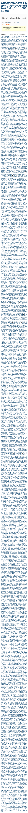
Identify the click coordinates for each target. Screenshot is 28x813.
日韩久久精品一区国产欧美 (14, 543)
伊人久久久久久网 (14, 171)
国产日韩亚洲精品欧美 (16, 771)
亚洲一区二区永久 (23, 277)
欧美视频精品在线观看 (22, 489)
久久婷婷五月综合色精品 (9, 119)
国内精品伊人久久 (21, 310)
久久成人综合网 (11, 744)
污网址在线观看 (8, 144)
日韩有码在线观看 (5, 603)
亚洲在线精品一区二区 (22, 293)
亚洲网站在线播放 (13, 444)
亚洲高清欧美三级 (22, 275)
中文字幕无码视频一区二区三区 (19, 786)
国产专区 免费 (18, 235)
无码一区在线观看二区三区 (10, 381)
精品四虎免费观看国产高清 (12, 615)
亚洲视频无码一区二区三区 (14, 736)
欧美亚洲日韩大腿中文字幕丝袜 (17, 107)
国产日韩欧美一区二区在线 (20, 545)
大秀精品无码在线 (10, 759)
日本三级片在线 (4, 409)
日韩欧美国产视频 (8, 707)
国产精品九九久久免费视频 (14, 441)
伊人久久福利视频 (9, 678)
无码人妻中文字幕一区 (21, 577)
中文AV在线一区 (12, 504)
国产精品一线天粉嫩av (19, 801)
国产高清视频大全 (9, 449)
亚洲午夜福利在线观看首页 (18, 327)
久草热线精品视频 (13, 628)
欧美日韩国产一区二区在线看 (10, 114)
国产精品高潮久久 (7, 516)
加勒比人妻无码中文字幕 (20, 670)
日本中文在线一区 (5, 317)
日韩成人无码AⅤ (4, 793)
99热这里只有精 (10, 301)
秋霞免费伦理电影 (20, 278)
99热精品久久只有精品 (9, 597)
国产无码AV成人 (6, 351)
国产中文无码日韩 (5, 675)
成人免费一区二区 (8, 789)
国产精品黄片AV (21, 111)
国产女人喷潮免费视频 (6, 774)
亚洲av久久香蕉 (18, 638)
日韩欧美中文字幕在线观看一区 (12, 750)
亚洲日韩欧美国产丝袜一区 (11, 331)
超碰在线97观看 (8, 354)
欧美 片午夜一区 (9, 706)
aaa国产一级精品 (14, 123)
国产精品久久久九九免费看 (18, 376)
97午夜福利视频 (12, 461)
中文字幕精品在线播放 (19, 458)
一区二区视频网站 (7, 234)
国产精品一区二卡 (18, 342)
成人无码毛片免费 (9, 631)
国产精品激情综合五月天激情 (15, 672)
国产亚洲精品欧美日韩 (16, 656)
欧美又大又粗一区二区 (18, 551)
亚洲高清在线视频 (13, 56)
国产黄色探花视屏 (16, 144)
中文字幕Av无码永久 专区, (12, 636)
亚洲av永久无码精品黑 (15, 720)
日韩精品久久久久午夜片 (17, 766)
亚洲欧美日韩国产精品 (17, 727)
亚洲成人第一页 (21, 540)
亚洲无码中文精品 (14, 569)
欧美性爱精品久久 (14, 393)
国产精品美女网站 (10, 239)
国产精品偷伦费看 (18, 453)
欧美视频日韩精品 (10, 64)
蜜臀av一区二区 (19, 680)
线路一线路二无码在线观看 (10, 648)
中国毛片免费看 (15, 321)
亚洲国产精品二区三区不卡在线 (8, 48)
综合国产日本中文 (15, 351)
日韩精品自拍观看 (10, 708)
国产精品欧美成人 (5, 168)
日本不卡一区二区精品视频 (20, 102)
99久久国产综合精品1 (15, 81)
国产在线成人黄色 (14, 298)
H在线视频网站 (23, 237)
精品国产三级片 (17, 142)
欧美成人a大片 (11, 355)
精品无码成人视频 (9, 55)
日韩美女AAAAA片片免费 (8, 242)
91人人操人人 (11, 208)
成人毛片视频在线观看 (7, 380)
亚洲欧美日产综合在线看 (6, 485)
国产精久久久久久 (20, 48)
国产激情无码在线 (5, 86)
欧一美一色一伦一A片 (7, 389)
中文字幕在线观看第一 (14, 370)
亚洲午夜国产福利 (16, 464)
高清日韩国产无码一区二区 (18, 283)
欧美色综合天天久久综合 (19, 120)
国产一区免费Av (4, 644)
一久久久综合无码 (15, 172)
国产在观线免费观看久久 (11, 254)
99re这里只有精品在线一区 (9, 134)
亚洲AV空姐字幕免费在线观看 (20, 485)
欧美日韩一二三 (15, 243)
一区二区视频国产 (22, 84)
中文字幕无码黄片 (16, 234)
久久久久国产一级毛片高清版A (8, 278)
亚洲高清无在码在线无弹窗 (8, 394)
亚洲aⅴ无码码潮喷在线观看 (16, 807)
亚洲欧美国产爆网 (5, 80)
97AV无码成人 (20, 525)
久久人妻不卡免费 (7, 583)
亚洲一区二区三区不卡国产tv (11, 772)
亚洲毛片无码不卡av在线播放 (9, 303)
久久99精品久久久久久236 (20, 764)
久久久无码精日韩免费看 (18, 329)
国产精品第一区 (23, 456)
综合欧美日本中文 (6, 688)
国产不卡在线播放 (21, 154)
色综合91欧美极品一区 (10, 524)
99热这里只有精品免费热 (10, 126)
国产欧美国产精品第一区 (6, 798)
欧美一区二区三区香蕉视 (12, 477)
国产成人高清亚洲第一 (10, 806)
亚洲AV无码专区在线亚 (9, 440)
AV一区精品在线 (11, 544)
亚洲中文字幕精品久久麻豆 (7, 739)
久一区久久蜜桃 (15, 589)
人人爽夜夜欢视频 (20, 544)
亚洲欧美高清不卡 (14, 490)
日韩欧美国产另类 (22, 529)
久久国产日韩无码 (15, 75)
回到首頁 (19, 22)
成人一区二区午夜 (19, 611)
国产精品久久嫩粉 (12, 541)
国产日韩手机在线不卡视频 (20, 187)
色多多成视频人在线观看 (17, 266)
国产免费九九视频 (14, 51)
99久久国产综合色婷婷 (6, 766)
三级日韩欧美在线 (12, 482)
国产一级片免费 (4, 388)
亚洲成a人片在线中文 (22, 87)
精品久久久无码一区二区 (10, 167)
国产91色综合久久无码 (13, 186)
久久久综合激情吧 (5, 457)
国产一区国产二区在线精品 (14, 702)
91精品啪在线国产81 (14, 333)
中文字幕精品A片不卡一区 (11, 529)
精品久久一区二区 (23, 747)
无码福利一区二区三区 (19, 184)
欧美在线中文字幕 (10, 235)
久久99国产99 (15, 112)
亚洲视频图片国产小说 (6, 374)
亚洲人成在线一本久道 (14, 237)
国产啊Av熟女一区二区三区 (12, 687)
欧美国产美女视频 (20, 472)
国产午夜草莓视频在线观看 (16, 77)
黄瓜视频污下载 (11, 723)
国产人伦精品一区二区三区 (20, 517)
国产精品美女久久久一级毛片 (10, 609)
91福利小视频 (19, 503)
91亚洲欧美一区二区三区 (19, 575)
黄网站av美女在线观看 (7, 428)
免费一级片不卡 (18, 619)
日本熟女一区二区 (6, 291)
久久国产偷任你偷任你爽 (8, 342)
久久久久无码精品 (18, 481)
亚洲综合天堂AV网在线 (15, 715)
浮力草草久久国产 (9, 803)
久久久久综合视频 (22, 772)
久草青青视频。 (22, 373)
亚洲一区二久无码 (21, 108)
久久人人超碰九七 (22, 254)
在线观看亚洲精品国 (9, 163)
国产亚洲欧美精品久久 (10, 87)
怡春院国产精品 (12, 625)
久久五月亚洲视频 (16, 690)
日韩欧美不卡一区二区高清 (7, 481)
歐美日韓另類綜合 (5, 486)
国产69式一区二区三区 (10, 179)
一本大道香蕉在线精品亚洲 (20, 674)
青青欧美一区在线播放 (16, 214)
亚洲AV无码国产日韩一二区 (19, 60)
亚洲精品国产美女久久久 (21, 174)
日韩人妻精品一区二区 (19, 437)
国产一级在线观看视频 (14, 468)
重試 (9, 22)
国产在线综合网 (11, 396)
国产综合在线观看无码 (11, 315)
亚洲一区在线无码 (11, 202)
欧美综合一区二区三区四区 (9, 414)
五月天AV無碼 (15, 805)
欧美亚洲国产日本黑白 (20, 425)
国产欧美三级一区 (19, 452)
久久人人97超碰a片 (5, 807)
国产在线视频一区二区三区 (8, 623)
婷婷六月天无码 (4, 499)
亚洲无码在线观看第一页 (6, 488)
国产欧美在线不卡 (12, 257)
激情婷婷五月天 (20, 179)
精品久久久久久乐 (15, 596)
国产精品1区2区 (6, 393)
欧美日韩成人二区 (7, 132)
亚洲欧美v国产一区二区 (17, 203)
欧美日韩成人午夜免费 (21, 620)
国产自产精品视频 (23, 331)
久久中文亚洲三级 (15, 88)
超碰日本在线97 (9, 437)
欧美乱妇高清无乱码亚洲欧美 (14, 740)
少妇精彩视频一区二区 (11, 166)
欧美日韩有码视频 (19, 191)
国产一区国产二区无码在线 (15, 684)
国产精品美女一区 (15, 160)
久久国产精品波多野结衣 (17, 774)
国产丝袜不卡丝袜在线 (20, 754)
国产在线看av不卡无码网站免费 (14, 731)
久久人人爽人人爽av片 (15, 265)
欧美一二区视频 (17, 706)
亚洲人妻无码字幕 (6, 666)
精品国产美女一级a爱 (9, 494)
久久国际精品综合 (21, 362)
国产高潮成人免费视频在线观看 (11, 567)
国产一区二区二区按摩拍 (19, 595)
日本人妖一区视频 (12, 791)
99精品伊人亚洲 (6, 569)
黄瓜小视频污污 (20, 593)
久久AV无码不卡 (12, 307)
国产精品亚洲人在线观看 (12, 732)
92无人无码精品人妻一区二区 (10, 476)
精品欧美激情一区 (10, 180)
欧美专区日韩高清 (18, 748)
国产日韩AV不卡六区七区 (8, 442)
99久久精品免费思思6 (22, 99)
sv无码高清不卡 (13, 71)
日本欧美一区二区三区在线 (15, 499)
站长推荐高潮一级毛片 (7, 334)
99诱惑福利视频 (18, 716)
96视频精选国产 (18, 355)
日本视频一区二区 (16, 474)
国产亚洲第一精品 (17, 712)
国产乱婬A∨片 (13, 111)
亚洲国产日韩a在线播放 (18, 707)
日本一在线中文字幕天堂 (11, 601)
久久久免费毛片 (11, 632)
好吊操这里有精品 (8, 465)
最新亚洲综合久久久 (15, 147)
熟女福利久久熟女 (19, 394)
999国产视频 (20, 63)
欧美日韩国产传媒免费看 (18, 175)
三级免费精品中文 (14, 365)
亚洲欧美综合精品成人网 (18, 200)
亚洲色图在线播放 (6, 629)
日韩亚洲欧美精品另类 (11, 523)
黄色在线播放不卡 (6, 266)
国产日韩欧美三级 (23, 738)
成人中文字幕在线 (8, 509)
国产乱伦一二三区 (6, 182)
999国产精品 (22, 171)
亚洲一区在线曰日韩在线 (6, 445)
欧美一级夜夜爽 (22, 170)
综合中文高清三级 (5, 633)
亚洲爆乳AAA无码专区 (8, 448)
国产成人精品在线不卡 (7, 795)
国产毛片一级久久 (10, 611)
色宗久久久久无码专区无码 (14, 420)
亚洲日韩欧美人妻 (8, 478)
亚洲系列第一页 (11, 212)
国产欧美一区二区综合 (9, 783)
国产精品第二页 (19, 212)
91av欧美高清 (16, 704)
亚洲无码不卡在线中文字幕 (17, 584)
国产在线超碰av (8, 422)
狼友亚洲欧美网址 (18, 767)
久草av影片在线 (9, 346)
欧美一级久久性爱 (12, 63)
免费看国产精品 (20, 134)
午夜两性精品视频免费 (6, 53)
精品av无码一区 (23, 365)
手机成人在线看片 (14, 418)
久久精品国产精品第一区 (17, 220)
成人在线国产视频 (10, 174)
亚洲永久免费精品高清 (20, 150)
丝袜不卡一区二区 (19, 239)
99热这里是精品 (15, 809)
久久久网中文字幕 (22, 188)
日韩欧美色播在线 (7, 327)
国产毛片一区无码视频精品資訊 (15, 563)
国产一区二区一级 (14, 730)
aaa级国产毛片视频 (5, 171)
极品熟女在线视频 (18, 346)
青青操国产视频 (18, 301)
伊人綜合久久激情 (17, 380)
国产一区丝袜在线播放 (8, 297)
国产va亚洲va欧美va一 (7, 187)
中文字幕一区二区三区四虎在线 (15, 219)
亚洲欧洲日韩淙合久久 (22, 49)
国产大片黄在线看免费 (17, 751)
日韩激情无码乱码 (21, 454)
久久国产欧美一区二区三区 (18, 501)
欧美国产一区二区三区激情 (12, 728)
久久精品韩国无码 (22, 742)
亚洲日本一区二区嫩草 (19, 163)
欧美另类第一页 (6, 613)
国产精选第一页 (4, 206)
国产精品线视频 (16, 726)
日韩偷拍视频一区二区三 (14, 802)
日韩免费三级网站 (22, 183)
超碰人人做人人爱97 (5, 263)
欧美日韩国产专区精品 (17, 98)
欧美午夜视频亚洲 (5, 490)
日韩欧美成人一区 (21, 313)
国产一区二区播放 (5, 785)
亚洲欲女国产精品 (10, 778)
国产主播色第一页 (18, 512)
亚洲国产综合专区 (13, 515)
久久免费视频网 (4, 515)
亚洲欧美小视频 (18, 297)
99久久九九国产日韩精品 (11, 211)
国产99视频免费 (22, 138)
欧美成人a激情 (8, 781)
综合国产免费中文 (16, 229)
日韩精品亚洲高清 (9, 801)
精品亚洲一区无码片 (9, 484)
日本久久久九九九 (13, 557)
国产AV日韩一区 (8, 90)
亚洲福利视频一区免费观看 (7, 390)
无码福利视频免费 (9, 335)
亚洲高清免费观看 (12, 293)
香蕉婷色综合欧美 (13, 92)
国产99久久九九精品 (7, 283)
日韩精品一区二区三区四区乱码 (8, 568)
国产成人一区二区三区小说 (11, 52)
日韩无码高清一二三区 (19, 520)
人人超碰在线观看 (6, 573)
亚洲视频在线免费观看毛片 (13, 664)
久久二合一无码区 (14, 382)
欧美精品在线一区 (5, 715)
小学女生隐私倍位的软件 (18, 255)
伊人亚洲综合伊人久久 (15, 511)
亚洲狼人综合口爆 (9, 102)
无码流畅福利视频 (17, 768)
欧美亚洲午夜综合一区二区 (10, 658)
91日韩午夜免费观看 (7, 136)
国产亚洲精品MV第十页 (16, 679)
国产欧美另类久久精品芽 (14, 663)
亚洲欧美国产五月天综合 (11, 341)
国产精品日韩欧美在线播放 (20, 449)
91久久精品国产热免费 (14, 39)
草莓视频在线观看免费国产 (16, 676)
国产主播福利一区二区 (16, 694)
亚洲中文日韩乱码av (22, 267)
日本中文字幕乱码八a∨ (18, 273)
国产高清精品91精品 (9, 619)
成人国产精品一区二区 (6, 746)
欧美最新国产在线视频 (13, 330)
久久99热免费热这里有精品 (18, 696)
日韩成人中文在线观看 (13, 339)
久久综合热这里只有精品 (17, 249)
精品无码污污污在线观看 (14, 285)
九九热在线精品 (16, 516)
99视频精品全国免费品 (21, 549)
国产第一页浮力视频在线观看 (16, 361)
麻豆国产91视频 (12, 533)
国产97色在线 (6, 170)
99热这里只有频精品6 (14, 686)
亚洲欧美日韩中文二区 (20, 797)
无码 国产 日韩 (12, 577)
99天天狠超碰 (5, 227)
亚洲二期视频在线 (5, 81)
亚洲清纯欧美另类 (5, 333)
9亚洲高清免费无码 (5, 51)
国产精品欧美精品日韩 (20, 119)
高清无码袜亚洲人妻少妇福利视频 (10, 532)
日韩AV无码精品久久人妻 (16, 405)
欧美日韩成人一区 (19, 122)
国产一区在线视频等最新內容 (14, 565)
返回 (12, 22)
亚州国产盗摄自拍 (15, 608)
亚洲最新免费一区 (5, 418)
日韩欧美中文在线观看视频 (16, 552)
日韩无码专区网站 (23, 490)
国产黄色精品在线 (15, 426)
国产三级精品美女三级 (9, 691)
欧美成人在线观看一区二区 (14, 192)
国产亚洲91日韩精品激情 (11, 128)
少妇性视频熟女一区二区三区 (20, 389)
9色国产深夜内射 (14, 787)
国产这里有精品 (21, 381)
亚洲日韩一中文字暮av (18, 314)
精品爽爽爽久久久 (14, 785)
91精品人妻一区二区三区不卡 (7, 754)
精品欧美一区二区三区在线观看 (18, 195)
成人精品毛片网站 (14, 86)
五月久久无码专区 (18, 335)
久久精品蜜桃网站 (9, 764)
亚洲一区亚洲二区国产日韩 (11, 668)
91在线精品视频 (14, 262)
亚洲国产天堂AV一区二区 (19, 259)
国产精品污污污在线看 (15, 96)
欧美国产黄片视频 (8, 724)
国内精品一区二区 (21, 433)
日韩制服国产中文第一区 (20, 703)
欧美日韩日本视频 (15, 319)
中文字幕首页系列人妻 (19, 770)
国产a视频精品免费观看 (9, 131)
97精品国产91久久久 (12, 612)
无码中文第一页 (15, 53)
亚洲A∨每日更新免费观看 (11, 722)
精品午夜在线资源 (15, 537)
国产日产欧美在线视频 (15, 779)
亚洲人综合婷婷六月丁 (22, 791)
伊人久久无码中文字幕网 (9, 207)
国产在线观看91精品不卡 (18, 95)
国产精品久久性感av (20, 202)
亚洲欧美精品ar (10, 545)
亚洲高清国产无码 (15, 302)
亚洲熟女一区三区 (19, 708)
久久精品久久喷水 (13, 617)
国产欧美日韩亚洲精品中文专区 (12, 462)
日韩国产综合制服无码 (18, 338)
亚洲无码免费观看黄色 (16, 309)
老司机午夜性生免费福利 (18, 136)
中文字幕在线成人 (9, 520)
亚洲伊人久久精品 (19, 564)
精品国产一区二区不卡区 (12, 306)
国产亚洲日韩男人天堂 (22, 404)
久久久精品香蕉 (10, 43)
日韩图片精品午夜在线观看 (7, 640)
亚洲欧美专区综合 (5, 124)
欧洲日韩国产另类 (5, 151)
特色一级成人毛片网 (21, 556)
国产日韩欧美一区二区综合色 (12, 68)
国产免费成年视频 (8, 152)
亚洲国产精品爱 (21, 698)
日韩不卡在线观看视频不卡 (12, 782)
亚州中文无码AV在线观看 (12, 373)
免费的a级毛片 (5, 540)
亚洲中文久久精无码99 (9, 106)
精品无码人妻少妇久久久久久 (9, 313)
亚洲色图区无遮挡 (7, 469)
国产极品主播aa (4, 269)
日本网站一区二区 (16, 724)
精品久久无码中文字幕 (6, 555)
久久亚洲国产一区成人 (15, 369)
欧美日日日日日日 (15, 762)
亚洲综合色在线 (9, 338)
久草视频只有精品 (17, 798)
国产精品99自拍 (13, 275)
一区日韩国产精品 (14, 755)
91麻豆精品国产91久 (20, 592)
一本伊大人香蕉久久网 (17, 583)
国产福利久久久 (10, 385)
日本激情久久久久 (14, 118)
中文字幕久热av (19, 436)
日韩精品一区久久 (18, 55)
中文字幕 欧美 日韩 (5, 349)
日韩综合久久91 (11, 719)
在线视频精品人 (4, 535)
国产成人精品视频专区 (9, 425)
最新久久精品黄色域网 (10, 454)
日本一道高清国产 (17, 162)
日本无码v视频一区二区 (14, 196)
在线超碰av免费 (14, 170)
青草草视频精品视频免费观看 (12, 143)
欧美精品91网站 (9, 536)
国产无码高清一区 (18, 640)
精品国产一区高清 (18, 130)
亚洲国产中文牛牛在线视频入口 (10, 747)
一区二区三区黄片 (16, 401)
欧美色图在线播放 (18, 116)
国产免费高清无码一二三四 (7, 130)
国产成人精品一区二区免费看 (18, 281)
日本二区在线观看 (6, 762)
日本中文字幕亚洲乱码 (14, 227)
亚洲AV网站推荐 (7, 763)
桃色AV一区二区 (18, 799)
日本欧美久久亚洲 (17, 164)
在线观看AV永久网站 (12, 337)
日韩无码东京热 (13, 450)
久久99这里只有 (4, 39)
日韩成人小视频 (18, 148)
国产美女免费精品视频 (19, 700)
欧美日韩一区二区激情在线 (12, 539)
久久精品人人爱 (11, 226)
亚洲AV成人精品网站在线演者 (16, 560)
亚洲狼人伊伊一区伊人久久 (12, 548)
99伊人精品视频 (21, 92)
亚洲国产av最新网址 (10, 528)
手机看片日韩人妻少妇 (18, 478)
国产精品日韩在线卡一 (9, 620)
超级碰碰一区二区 (6, 589)
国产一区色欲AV (4, 139)
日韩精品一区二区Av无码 (6, 322)
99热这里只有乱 (6, 581)
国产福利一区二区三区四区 (18, 469)
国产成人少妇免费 (9, 635)
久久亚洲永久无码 (17, 624)
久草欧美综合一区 (9, 400)
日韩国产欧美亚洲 (7, 751)
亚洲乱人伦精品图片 (21, 167)
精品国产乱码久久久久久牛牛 (18, 231)
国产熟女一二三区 (13, 267)
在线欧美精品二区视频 (19, 83)
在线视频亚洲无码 (7, 559)
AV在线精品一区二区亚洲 (11, 146)
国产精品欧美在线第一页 (9, 452)
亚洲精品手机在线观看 (22, 806)
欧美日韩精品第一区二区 (11, 600)
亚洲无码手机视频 (19, 208)
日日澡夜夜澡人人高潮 (20, 76)
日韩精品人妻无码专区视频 (7, 605)
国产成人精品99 (4, 531)
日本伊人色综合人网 (5, 426)
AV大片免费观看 (9, 517)
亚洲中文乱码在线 (6, 599)
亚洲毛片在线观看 (11, 155)
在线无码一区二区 (22, 671)
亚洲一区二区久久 (15, 688)
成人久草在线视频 (6, 421)
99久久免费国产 (11, 241)
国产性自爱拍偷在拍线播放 (14, 571)
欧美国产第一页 (19, 216)
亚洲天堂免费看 (15, 374)
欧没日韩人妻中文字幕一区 (7, 100)
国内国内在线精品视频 (15, 176)
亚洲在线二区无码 (17, 576)
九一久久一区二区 (21, 625)
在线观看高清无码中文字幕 (7, 294)
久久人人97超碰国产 (9, 198)
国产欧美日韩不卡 (8, 289)
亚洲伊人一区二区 (20, 440)
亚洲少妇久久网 (13, 103)
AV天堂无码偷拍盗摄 (20, 735)
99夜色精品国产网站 (14, 366)
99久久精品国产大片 (13, 388)
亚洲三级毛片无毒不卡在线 (12, 683)
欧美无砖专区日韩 (15, 421)
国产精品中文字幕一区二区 (18, 422)
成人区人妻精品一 (12, 433)
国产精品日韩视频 (15, 215)
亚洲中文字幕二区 (5, 743)
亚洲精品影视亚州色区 (14, 139)
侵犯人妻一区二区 (12, 154)
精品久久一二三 (15, 325)
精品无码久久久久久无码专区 (20, 639)
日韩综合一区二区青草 (16, 650)
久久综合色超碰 (16, 41)
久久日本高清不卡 (8, 69)
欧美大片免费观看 (13, 206)
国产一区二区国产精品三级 (16, 743)
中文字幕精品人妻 (9, 140)
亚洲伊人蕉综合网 (12, 556)
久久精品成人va (6, 111)
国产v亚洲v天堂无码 (18, 587)
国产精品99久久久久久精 (14, 644)
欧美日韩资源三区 (8, 674)
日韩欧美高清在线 (15, 286)
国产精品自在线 (21, 349)
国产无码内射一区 (7, 376)
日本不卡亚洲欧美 (15, 456)
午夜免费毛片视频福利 (11, 406)
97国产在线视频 (6, 369)
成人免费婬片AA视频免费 (16, 238)
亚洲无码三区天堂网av (21, 360)
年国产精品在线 (10, 343)
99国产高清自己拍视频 (9, 225)
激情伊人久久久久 (5, 190)
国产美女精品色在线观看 (6, 551)
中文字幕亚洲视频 (23, 306)
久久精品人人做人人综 (9, 695)
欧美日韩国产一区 (17, 322)
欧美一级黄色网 (13, 168)
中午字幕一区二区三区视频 (7, 120)
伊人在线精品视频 (17, 789)
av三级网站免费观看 (12, 347)
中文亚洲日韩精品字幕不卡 (17, 115)
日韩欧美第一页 (16, 132)
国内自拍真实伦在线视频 (11, 79)
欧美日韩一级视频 (8, 458)
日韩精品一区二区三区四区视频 (17, 318)
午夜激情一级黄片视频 (7, 624)
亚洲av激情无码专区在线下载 (17, 218)
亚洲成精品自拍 (16, 790)
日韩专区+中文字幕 (12, 438)
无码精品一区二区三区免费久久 (18, 573)
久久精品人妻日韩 (21, 524)
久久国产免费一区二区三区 (18, 655)
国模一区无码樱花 (14, 158)
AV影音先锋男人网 (16, 354)
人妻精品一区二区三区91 (13, 282)
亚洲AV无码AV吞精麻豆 (19, 430)
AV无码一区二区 (15, 763)
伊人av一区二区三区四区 (6, 704)
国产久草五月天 (18, 710)
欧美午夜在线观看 (9, 580)
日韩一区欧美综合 (12, 473)
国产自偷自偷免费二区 (8, 777)
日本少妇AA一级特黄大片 (13, 654)
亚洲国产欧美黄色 (14, 190)
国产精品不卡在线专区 (18, 90)
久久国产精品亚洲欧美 (7, 60)
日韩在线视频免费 (6, 245)
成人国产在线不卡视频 (15, 718)
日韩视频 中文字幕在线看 (6, 547)
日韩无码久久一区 (13, 671)
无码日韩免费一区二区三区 (15, 323)
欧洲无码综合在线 (6, 299)
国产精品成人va (8, 401)
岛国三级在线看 (4, 557)
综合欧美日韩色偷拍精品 (10, 513)
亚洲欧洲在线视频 (14, 277)
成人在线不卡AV (9, 512)
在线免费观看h (23, 286)
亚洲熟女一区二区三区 (9, 735)
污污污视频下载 (9, 194)
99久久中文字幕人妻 (21, 513)
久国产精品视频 (8, 95)
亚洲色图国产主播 (19, 494)
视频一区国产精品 (18, 100)
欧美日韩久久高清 (6, 156)
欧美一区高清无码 (18, 631)
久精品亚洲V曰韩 (18, 400)
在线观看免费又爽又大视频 (10, 758)
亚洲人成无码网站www (19, 536)
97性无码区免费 (16, 445)
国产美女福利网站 (22, 793)
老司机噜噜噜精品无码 (15, 492)
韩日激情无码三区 (15, 629)
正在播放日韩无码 (11, 360)
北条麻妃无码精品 (5, 103)
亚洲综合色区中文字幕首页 (8, 797)
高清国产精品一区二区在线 (17, 460)
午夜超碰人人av (14, 429)
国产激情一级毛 (21, 711)
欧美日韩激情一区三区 (8, 398)
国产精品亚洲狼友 (19, 61)
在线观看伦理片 (4, 307)
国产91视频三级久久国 (9, 549)
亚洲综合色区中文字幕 (6, 621)
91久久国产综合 (17, 739)
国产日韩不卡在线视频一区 (8, 251)
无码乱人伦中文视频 (14, 642)
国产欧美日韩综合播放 (20, 752)
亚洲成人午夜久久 (16, 555)
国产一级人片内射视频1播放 (11, 72)
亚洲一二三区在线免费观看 (8, 295)
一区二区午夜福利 (22, 262)
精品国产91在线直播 (19, 616)
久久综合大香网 (16, 527)
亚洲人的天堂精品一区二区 (10, 604)
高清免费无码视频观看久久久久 (19, 417)
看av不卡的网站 (7, 73)
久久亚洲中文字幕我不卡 (8, 104)
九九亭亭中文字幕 (22, 146)
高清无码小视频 (14, 210)
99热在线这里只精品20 (14, 434)
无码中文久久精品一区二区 (15, 91)
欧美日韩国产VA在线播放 (6, 175)
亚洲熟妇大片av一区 (16, 291)
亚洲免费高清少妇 (14, 138)
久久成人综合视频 (21, 504)
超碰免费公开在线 (13, 585)
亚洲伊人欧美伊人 (15, 794)
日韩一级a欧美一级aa (22, 533)
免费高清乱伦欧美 (8, 273)
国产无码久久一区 (5, 519)
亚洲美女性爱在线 (18, 777)
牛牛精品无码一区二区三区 (19, 465)
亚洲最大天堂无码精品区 (12, 397)
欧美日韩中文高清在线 (18, 509)
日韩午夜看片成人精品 (6, 59)
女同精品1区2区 (8, 655)
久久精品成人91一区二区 (9, 472)
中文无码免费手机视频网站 (19, 408)
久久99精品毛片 (14, 199)
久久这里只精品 (4, 466)
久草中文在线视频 (12, 378)
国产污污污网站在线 (14, 588)
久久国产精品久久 (5, 77)
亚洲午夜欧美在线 (14, 412)
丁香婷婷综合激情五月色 (17, 299)
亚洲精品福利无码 (10, 592)
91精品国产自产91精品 (18, 505)
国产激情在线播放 (12, 404)
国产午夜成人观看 (22, 79)
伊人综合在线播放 (12, 362)
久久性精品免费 (18, 647)
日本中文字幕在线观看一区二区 (13, 410)
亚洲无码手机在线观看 (18, 194)
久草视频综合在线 (18, 390)
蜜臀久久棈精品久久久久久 (7, 184)
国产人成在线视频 (15, 666)
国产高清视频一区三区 (14, 392)
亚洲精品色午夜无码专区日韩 (7, 61)
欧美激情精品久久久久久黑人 (20, 607)
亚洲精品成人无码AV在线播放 (12, 372)
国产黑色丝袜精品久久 (15, 317)
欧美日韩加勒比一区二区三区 (19, 559)
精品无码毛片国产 (10, 667)
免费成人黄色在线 (15, 182)
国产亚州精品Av (18, 398)
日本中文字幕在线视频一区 (14, 651)
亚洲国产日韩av (12, 531)
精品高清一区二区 (21, 126)
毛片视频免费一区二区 (16, 156)
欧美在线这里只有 (6, 243)
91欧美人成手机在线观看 (13, 110)
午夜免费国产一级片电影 (14, 466)
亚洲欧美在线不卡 (22, 204)
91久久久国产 (21, 114)
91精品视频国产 (9, 767)
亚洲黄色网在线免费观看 (15, 124)
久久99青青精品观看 (21, 57)
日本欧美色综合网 (18, 287)
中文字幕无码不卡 (16, 377)
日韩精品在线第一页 (17, 358)
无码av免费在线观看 (5, 88)
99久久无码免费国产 (19, 432)
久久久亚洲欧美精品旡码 (16, 413)
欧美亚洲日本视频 (15, 599)
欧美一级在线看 (10, 710)
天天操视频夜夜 (15, 353)
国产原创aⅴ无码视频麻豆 (6, 358)
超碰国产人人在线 (14, 151)
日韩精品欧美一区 (23, 532)
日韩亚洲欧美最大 (22, 486)
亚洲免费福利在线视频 (19, 561)
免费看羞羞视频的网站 (8, 716)
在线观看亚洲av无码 (19, 270)
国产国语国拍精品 (9, 670)
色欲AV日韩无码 (19, 64)
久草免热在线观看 (10, 216)
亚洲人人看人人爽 (14, 480)
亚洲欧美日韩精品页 (13, 67)
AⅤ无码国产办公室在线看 (6, 575)
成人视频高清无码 (6, 321)
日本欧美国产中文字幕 (11, 386)
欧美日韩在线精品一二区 (11, 204)
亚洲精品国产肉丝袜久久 (17, 659)
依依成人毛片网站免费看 (16, 65)
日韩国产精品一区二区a (15, 613)
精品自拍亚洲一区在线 (6, 805)
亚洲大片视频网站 (5, 238)
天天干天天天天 (6, 365)
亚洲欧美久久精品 (7, 98)
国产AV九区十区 (12, 525)
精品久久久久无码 (17, 45)
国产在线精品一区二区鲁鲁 (13, 591)
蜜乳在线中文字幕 (22, 347)
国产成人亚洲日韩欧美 (18, 627)
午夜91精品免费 (9, 561)
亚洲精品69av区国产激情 (10, 310)
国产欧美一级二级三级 (21, 106)
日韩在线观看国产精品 (15, 233)
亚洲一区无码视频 (23, 52)
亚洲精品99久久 (13, 553)
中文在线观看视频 (15, 94)
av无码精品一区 (7, 659)
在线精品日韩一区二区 (20, 416)
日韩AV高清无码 (8, 726)
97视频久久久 (19, 345)
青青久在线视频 (4, 672)
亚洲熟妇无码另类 (5, 492)
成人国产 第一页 (4, 560)
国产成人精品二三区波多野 (17, 263)
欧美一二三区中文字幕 (13, 261)
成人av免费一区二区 (7, 200)
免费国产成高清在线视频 (12, 326)
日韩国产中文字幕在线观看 (20, 140)
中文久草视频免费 (20, 719)
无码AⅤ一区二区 (4, 361)
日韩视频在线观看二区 (11, 40)
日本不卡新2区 (14, 470)
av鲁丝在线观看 (19, 778)
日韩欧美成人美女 (7, 464)
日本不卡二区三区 (15, 279)
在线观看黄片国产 (20, 247)
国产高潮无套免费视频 (15, 521)
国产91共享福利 (12, 350)
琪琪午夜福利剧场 (12, 49)
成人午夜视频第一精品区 (15, 603)
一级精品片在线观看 (10, 752)
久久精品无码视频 (7, 229)
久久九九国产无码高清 (20, 783)
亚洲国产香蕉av (6, 730)
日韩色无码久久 (10, 148)
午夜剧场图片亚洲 (10, 714)
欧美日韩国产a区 (13, 593)
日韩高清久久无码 (7, 493)
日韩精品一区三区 (17, 488)
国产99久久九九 (17, 69)
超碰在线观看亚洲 (10, 572)
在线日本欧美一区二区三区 (7, 142)
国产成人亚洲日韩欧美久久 (15, 734)
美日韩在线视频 (10, 116)
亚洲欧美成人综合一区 (7, 162)
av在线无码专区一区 (22, 601)
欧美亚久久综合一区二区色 (7, 287)
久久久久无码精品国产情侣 (12, 290)
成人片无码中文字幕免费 (8, 662)
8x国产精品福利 (7, 500)
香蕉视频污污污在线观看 (18, 289)
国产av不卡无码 (19, 225)
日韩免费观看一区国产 (18, 428)
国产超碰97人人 (4, 384)
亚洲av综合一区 (11, 364)
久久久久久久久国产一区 (9, 436)
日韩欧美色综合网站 (22, 40)
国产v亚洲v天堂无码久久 (9, 345)
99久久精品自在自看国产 (13, 230)
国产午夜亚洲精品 (14, 80)
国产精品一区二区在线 (19, 662)
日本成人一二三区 (13, 810)
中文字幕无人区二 (16, 746)
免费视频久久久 (19, 528)
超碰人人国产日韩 (6, 353)
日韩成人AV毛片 (13, 486)
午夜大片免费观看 (22, 56)
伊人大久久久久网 (5, 366)
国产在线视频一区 (23, 47)
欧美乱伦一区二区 (13, 269)
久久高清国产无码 (7, 474)
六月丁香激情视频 (7, 786)
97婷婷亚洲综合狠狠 (8, 587)
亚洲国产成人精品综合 (14, 384)
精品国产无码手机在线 (18, 152)
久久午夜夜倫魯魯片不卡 (15, 271)
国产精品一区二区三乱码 (17, 245)
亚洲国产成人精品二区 (9, 416)
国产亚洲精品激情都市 (6, 253)
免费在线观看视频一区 (11, 99)
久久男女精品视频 (8, 790)
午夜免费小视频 (15, 59)
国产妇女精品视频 (5, 277)
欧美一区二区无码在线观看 (7, 430)
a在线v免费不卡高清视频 (11, 84)
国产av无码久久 (6, 318)
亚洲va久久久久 (13, 188)
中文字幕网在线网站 (16, 507)
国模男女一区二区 (10, 496)
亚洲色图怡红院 (22, 429)
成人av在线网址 (18, 635)
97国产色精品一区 (11, 680)
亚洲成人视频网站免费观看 (8, 76)
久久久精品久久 (15, 621)
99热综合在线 (6, 262)
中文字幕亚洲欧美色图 (11, 223)
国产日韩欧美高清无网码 (17, 73)
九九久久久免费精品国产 (21, 714)
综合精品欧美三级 (22, 604)
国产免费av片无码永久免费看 (18, 274)
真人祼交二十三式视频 (8, 799)
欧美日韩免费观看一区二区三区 (16, 409)
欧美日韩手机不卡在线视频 (12, 135)
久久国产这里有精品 (7, 178)
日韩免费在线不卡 (14, 47)
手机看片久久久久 (6, 231)
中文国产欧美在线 (22, 128)
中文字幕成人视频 (13, 742)
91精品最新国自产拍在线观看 (16, 675)
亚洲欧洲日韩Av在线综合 (6, 607)
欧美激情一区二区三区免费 (16, 519)
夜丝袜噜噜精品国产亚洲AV (8, 44)
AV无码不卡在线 (4, 533)
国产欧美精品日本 (5, 450)
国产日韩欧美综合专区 (19, 678)
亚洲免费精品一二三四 (11, 183)
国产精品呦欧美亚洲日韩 (6, 41)
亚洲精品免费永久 (14, 457)
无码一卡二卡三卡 (10, 368)
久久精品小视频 (4, 671)
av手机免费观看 (22, 80)
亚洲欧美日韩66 (15, 660)
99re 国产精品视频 (9, 703)
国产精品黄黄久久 (6, 650)
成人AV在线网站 (4, 734)
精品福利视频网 (19, 691)
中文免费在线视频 (22, 553)
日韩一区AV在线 (6, 309)
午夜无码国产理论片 (11, 682)
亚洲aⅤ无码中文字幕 (5, 794)
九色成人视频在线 (11, 503)
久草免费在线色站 (12, 108)
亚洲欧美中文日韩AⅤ (10, 247)
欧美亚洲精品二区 (7, 159)
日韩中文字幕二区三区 (17, 178)
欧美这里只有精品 (23, 382)
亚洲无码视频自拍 (15, 127)
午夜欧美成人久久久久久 (20, 484)
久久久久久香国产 (23, 480)
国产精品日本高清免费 (6, 579)
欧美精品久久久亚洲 (5, 147)
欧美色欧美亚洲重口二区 (21, 744)
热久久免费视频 (23, 567)
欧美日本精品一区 (23, 497)
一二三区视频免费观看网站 (11, 497)
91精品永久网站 (14, 250)
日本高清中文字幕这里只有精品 (13, 652)
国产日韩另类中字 (7, 727)
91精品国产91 (7, 325)
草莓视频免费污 (23, 321)
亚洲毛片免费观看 (5, 107)
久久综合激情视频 (8, 639)
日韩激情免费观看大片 (18, 547)
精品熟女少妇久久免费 (9, 150)
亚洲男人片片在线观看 (20, 251)
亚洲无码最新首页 (22, 315)
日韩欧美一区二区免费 (8, 647)
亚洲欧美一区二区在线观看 (20, 605)
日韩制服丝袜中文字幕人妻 (20, 803)
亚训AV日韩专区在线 (17, 493)
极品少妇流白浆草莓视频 (9, 564)
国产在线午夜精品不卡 (14, 305)
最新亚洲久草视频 (19, 442)
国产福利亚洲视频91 (20, 759)
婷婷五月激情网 (13, 540)
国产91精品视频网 (9, 616)
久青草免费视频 (11, 191)
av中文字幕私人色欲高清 (8, 270)
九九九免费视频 (20, 682)
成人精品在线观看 (17, 334)
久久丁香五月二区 (9, 643)
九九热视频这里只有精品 (13, 760)
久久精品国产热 (10, 83)
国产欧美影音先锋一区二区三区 (13, 775)
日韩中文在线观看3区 (14, 535)
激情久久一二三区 (21, 303)
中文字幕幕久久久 (12, 57)
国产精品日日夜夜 (6, 281)
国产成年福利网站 (16, 253)
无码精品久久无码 (8, 45)
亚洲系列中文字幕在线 (6, 417)
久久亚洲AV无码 (20, 541)
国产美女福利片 (19, 396)
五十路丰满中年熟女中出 (6, 259)
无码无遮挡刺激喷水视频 (6, 255)
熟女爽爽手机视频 (22, 444)
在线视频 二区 (4, 57)
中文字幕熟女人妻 (22, 386)
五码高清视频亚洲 (16, 159)
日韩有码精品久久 (8, 258)
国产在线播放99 (13, 698)
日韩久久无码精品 (8, 357)
